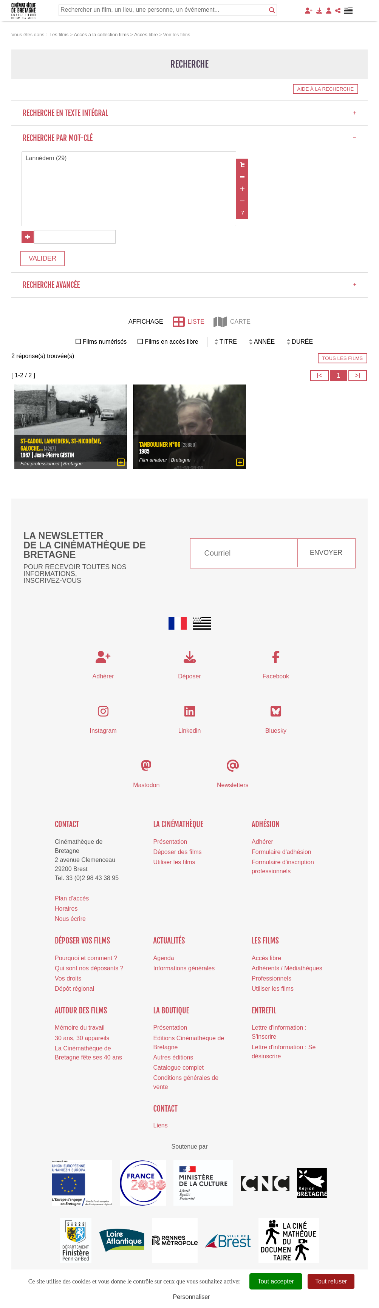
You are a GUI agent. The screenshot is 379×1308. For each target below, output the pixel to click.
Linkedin (189, 731)
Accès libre (266, 958)
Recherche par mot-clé (189, 138)
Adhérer (262, 842)
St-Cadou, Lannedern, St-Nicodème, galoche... (61, 445)
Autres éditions (173, 1058)
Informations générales (184, 969)
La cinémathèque (178, 825)
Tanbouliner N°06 (160, 445)
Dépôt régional (74, 989)
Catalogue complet (178, 1068)
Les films (265, 941)
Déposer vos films (82, 941)
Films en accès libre (171, 342)
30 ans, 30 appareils (82, 1038)
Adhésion (266, 825)
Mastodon (146, 786)
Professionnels (271, 979)
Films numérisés (105, 342)
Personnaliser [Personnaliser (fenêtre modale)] (191, 1297)
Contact (67, 825)
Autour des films (81, 1011)
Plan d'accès (72, 899)
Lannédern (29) (129, 158)
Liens (160, 1126)
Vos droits (68, 979)
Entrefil (264, 1011)
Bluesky (275, 731)
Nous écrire (70, 919)
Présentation (170, 842)
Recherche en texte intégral (189, 113)
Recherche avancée (189, 285)
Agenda (163, 958)
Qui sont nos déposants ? (89, 969)
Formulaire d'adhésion (281, 852)
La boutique (171, 1011)
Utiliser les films (174, 863)
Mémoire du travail (80, 1028)
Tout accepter (276, 1281)
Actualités (169, 941)
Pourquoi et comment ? (86, 958)
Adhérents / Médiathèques (287, 969)
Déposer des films (177, 852)
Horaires (66, 909)
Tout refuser (331, 1281)
